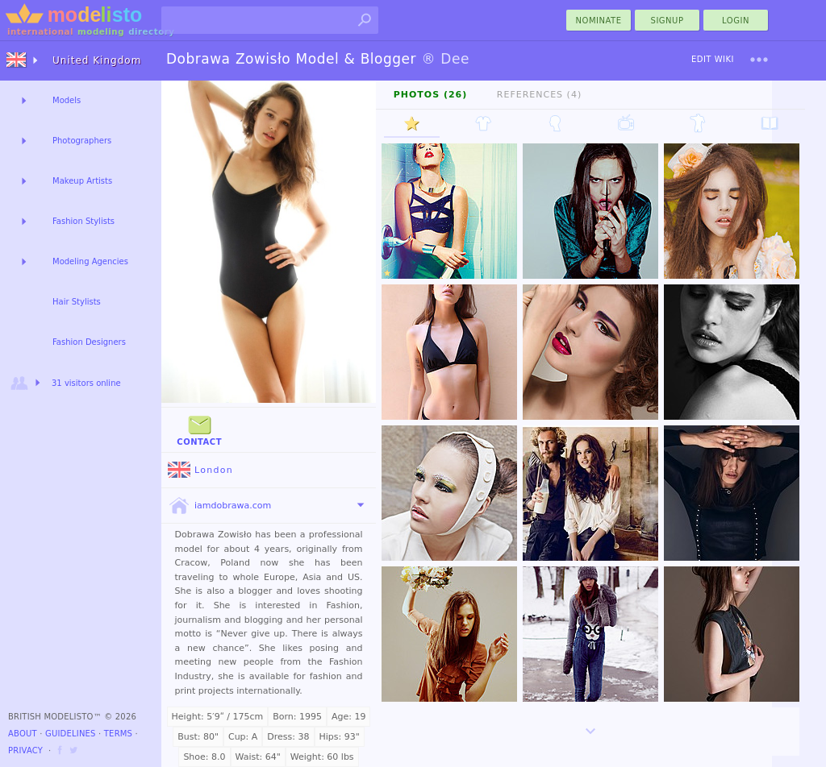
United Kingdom (96, 60)
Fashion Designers (89, 342)
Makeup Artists (82, 180)
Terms (118, 733)
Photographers (81, 140)
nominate (599, 20)
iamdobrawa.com (219, 506)
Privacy (25, 750)
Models (66, 100)
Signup (667, 20)
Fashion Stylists (83, 221)
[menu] (759, 60)
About (22, 733)
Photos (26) (431, 94)
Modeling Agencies (90, 261)
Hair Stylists (76, 301)
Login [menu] (735, 20)
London (200, 470)
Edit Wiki (712, 59)
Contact (199, 429)
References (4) (539, 94)
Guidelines (70, 733)
